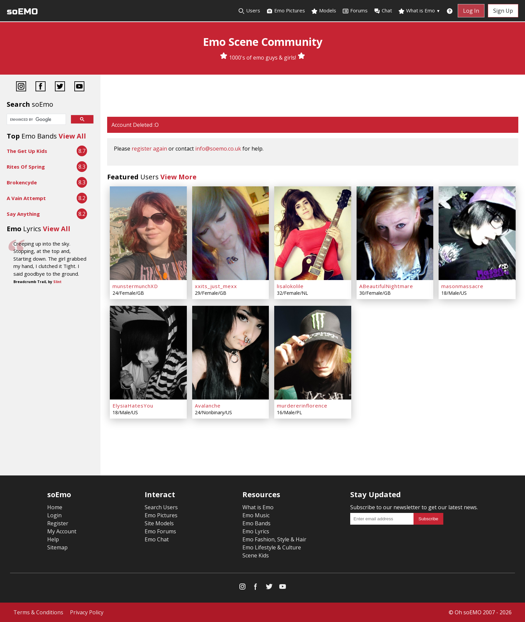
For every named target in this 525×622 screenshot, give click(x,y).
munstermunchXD (135, 286)
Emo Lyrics (255, 531)
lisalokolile (290, 286)
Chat (383, 10)
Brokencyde (22, 182)
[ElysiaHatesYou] (148, 352)
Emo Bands (256, 523)
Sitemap (57, 547)
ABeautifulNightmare (386, 286)
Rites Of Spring (26, 166)
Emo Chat (157, 539)
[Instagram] (21, 87)
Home (54, 507)
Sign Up (503, 10)
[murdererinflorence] (312, 352)
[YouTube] (79, 87)
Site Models (159, 523)
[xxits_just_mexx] (230, 233)
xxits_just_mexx (216, 286)
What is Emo (419, 10)
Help (53, 539)
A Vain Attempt (26, 198)
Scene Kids (255, 555)
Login (54, 515)
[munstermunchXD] (148, 233)
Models (323, 10)
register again (149, 148)
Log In (471, 10)
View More (178, 176)
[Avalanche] (230, 352)
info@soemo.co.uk (218, 148)
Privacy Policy (86, 612)
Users (249, 10)
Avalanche (208, 405)
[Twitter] (60, 87)
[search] (35, 120)
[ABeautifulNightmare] (395, 233)
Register (57, 523)
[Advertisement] (312, 96)
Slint (57, 281)
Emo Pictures (285, 10)
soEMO (22, 11)
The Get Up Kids (27, 151)
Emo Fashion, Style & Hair (274, 539)
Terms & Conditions (38, 612)
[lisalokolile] (312, 233)
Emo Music (256, 515)
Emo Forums (160, 531)
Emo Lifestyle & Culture (271, 547)
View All (72, 136)
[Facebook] (40, 87)
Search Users (161, 507)
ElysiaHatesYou (132, 405)
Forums (355, 10)
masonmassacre (462, 286)
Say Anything (23, 213)
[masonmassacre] (477, 233)
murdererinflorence (302, 405)
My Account (61, 531)
